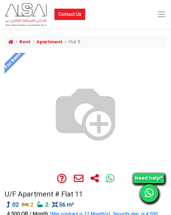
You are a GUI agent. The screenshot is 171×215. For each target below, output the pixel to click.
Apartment (49, 42)
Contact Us (69, 14)
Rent (24, 42)
